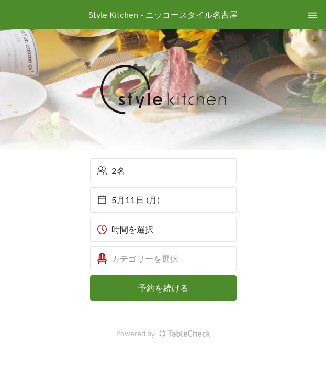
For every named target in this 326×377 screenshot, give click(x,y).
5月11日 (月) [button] (128, 200)
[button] (163, 258)
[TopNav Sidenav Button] (312, 14)
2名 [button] (111, 170)
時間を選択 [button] (125, 229)
